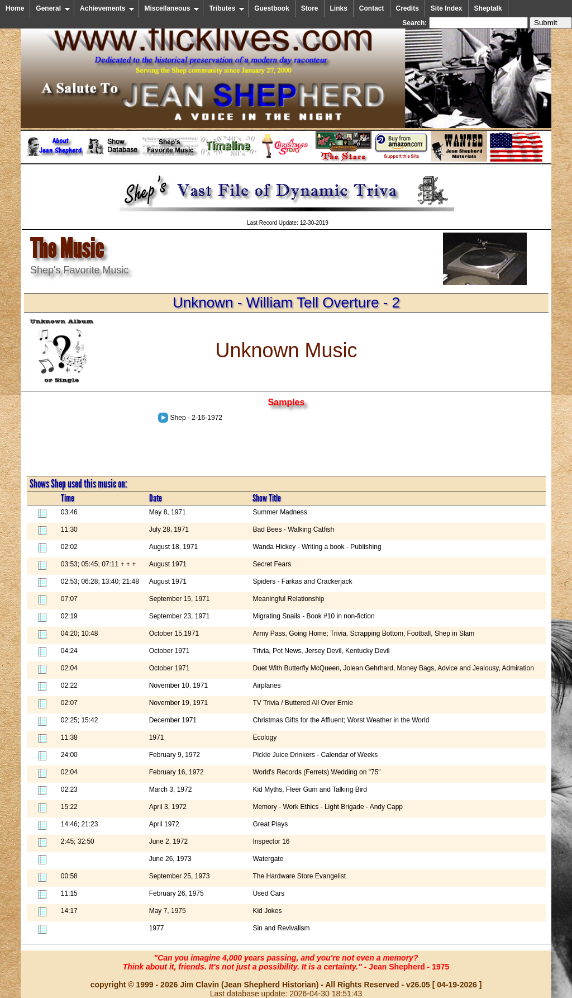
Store (309, 8)
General (53, 8)
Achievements (107, 8)
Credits (407, 8)
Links (338, 8)
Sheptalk (488, 8)
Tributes (227, 8)
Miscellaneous (171, 8)
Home (15, 8)
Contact (371, 8)
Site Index (447, 8)
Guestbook (271, 8)
